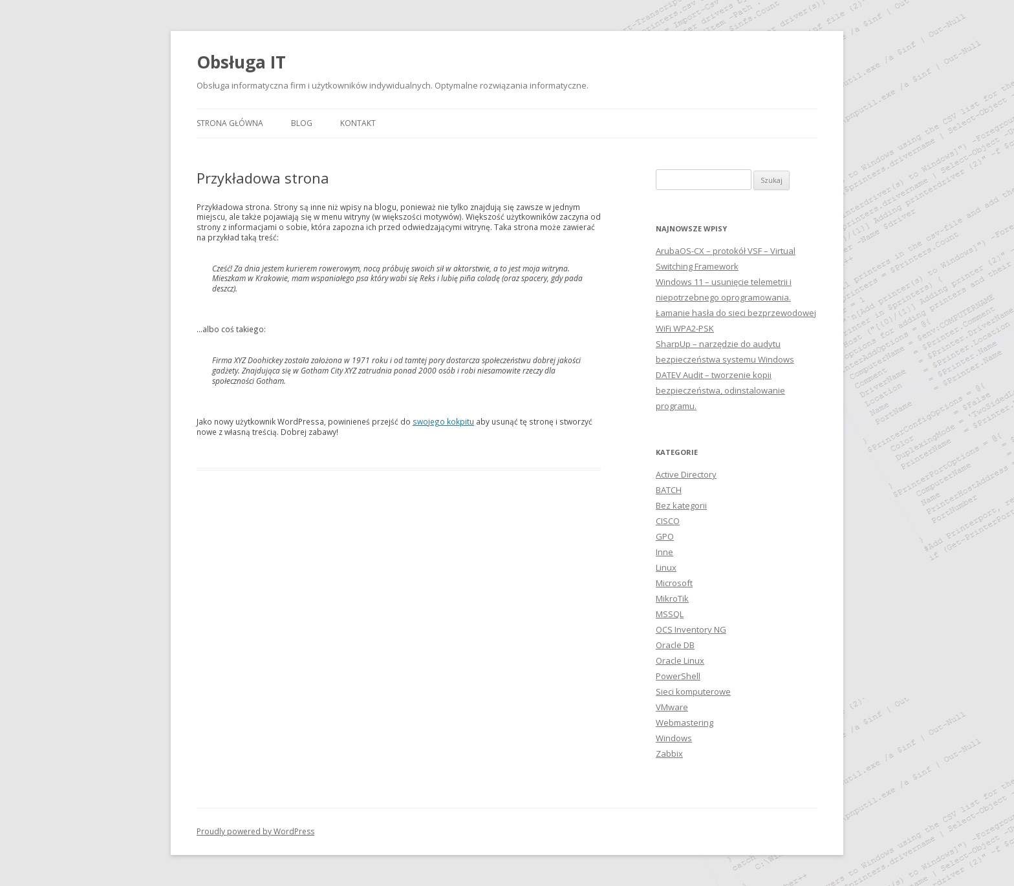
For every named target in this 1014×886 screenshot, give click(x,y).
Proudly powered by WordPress (255, 831)
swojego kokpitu (443, 421)
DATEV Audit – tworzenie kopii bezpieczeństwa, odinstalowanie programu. (720, 390)
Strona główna (230, 123)
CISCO (668, 521)
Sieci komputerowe (693, 691)
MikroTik (672, 598)
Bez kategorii (681, 505)
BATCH (669, 490)
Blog (301, 123)
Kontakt (358, 123)
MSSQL (670, 614)
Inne (664, 552)
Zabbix (669, 753)
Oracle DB (675, 645)
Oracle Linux (680, 660)
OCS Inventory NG (691, 629)
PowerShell (678, 676)
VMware (672, 707)
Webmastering (684, 722)
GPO (665, 536)
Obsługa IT (241, 62)
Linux (666, 567)
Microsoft (674, 583)
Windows (674, 738)
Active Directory (686, 474)
